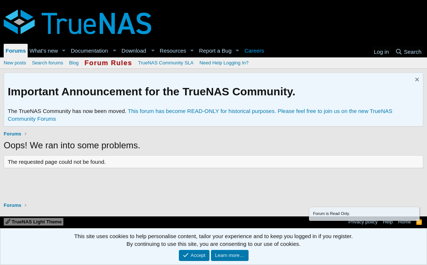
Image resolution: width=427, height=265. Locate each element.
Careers (254, 50)
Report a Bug (215, 50)
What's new (43, 50)
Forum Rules (108, 63)
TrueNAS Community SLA (166, 63)
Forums (16, 50)
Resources (173, 50)
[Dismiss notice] (416, 80)
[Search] (408, 51)
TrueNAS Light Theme (34, 222)
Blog (74, 63)
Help (388, 222)
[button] (64, 50)
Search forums (47, 63)
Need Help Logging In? (224, 63)
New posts (15, 63)
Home (404, 222)
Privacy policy (363, 222)
